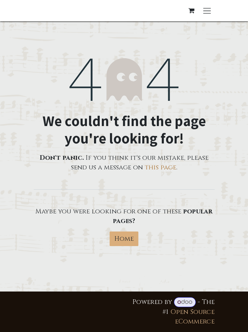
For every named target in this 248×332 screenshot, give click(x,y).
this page (160, 167)
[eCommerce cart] (191, 10)
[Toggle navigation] (207, 10)
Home (124, 238)
